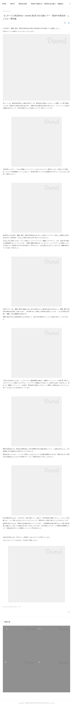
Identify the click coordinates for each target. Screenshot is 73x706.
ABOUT (12, 4)
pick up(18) (9, 606)
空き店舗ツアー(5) (16, 606)
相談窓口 (60, 4)
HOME (4, 4)
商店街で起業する (36, 4)
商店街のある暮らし (50, 4)
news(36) (5, 606)
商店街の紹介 (23, 4)
